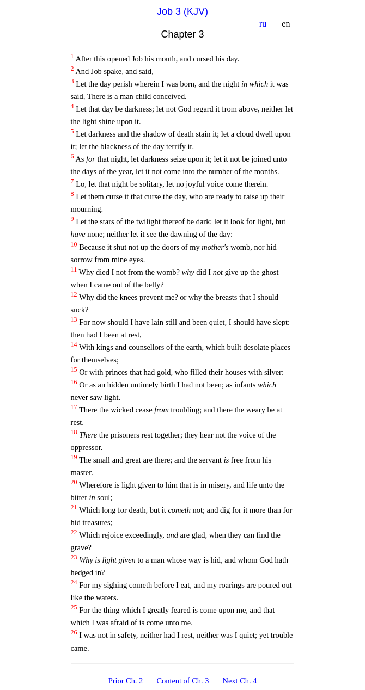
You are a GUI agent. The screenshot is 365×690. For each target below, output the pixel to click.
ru (264, 23)
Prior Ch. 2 (126, 680)
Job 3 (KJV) (182, 11)
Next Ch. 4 (239, 680)
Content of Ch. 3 (184, 680)
